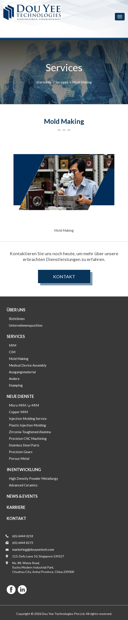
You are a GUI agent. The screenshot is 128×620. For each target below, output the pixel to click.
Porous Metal (19, 458)
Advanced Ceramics (23, 485)
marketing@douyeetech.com (33, 549)
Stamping (16, 385)
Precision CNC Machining (28, 438)
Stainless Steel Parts (24, 445)
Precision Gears (20, 452)
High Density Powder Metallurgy (33, 478)
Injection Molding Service (28, 419)
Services (62, 82)
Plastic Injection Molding (27, 425)
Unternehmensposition (25, 325)
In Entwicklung (24, 469)
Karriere (16, 507)
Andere (14, 379)
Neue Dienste (20, 396)
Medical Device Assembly (27, 365)
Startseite (43, 82)
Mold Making (82, 82)
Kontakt (64, 276)
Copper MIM (18, 412)
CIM (12, 352)
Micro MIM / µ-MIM (24, 405)
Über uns (16, 309)
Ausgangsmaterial (22, 372)
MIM (12, 345)
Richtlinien (17, 319)
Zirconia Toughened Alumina (30, 432)
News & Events (22, 496)
